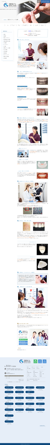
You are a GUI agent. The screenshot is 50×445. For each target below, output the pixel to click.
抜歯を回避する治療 (7, 41)
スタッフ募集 (33, 368)
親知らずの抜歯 (6, 56)
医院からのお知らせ (35, 380)
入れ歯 (5, 46)
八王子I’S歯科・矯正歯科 (40, 387)
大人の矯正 (5, 49)
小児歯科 (41, 372)
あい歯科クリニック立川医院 (29, 387)
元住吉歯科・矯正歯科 (19, 403)
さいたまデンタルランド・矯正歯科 (40, 398)
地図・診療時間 (28, 368)
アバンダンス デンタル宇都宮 (9, 415)
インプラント (6, 44)
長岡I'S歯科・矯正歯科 (40, 409)
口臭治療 (5, 58)
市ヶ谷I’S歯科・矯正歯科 (19, 387)
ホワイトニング (6, 54)
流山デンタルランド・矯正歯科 (19, 409)
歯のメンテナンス (6, 37)
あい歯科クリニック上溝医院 (40, 403)
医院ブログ (28, 380)
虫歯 (4, 34)
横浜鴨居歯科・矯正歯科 (9, 403)
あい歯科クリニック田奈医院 (29, 403)
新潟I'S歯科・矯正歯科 (30, 409)
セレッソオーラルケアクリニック (9, 421)
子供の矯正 (5, 51)
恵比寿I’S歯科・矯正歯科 (9, 387)
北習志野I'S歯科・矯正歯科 (9, 409)
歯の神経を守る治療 (7, 39)
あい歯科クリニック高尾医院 (29, 392)
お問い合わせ (38, 368)
